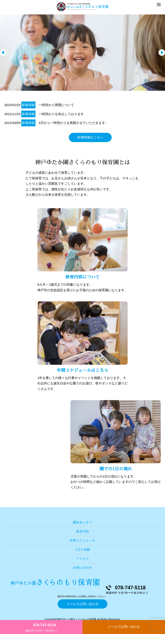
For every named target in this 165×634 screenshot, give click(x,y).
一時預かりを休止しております (61, 114)
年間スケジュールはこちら (82, 370)
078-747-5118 (44, 625)
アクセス (82, 558)
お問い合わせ (82, 567)
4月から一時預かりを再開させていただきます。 (73, 123)
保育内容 (82, 531)
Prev (3, 52)
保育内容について (82, 277)
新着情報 (28, 105)
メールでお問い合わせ (124, 626)
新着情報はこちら (90, 137)
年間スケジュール (82, 540)
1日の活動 (82, 549)
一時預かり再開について (56, 105)
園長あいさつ (82, 522)
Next (162, 52)
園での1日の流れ (115, 469)
